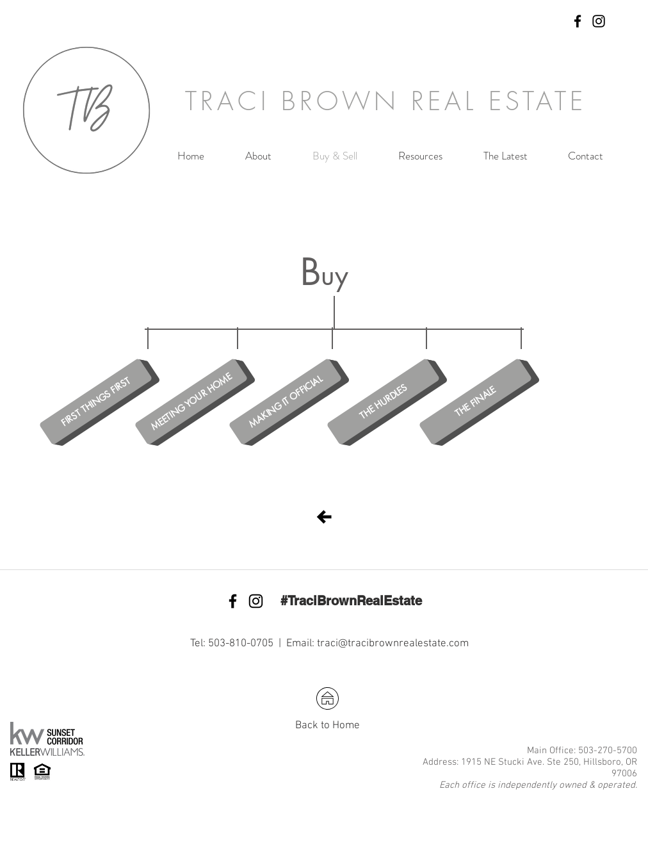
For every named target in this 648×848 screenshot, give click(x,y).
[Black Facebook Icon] (577, 21)
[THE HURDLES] (384, 402)
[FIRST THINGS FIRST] (96, 402)
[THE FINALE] (476, 402)
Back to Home (327, 725)
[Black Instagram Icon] (598, 21)
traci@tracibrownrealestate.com (393, 643)
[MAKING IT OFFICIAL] (286, 402)
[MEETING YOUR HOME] (191, 402)
